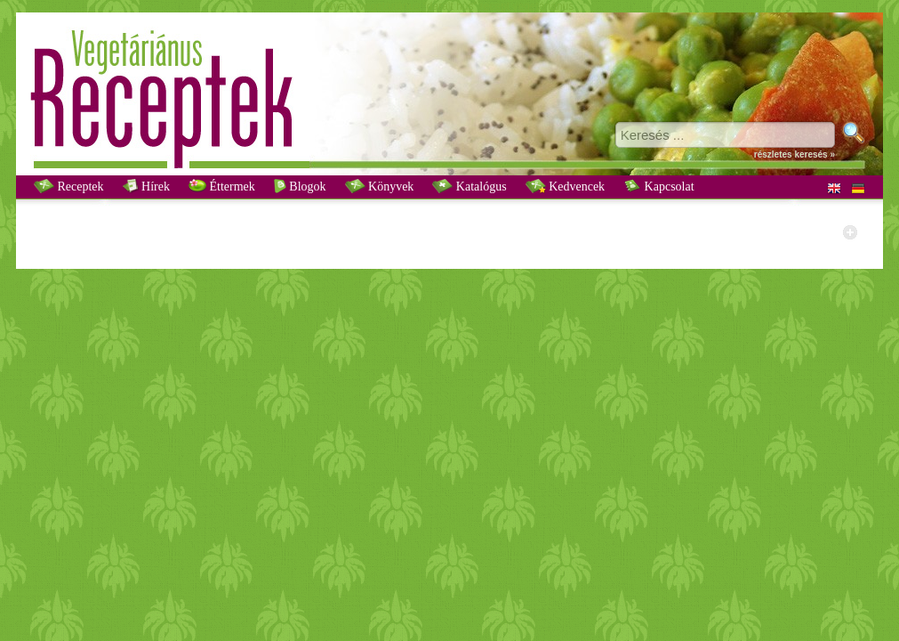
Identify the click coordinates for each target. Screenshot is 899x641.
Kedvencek (565, 186)
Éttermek (222, 186)
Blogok (300, 186)
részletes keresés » (794, 154)
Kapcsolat (658, 186)
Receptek (69, 186)
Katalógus (469, 186)
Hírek (146, 186)
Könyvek (379, 186)
